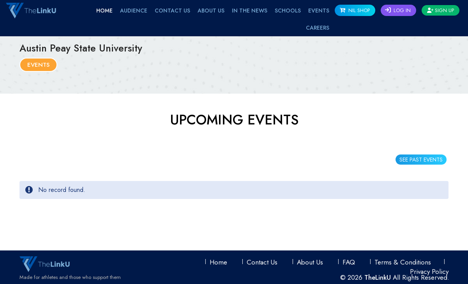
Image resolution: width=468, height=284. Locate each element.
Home (104, 10)
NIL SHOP (355, 10)
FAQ (349, 262)
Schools (288, 10)
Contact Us (172, 10)
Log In (398, 10)
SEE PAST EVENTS (421, 159)
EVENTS (318, 10)
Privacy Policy (429, 271)
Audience (133, 10)
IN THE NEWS (249, 10)
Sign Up (440, 10)
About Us (211, 10)
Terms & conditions (402, 262)
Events (38, 64)
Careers (317, 28)
